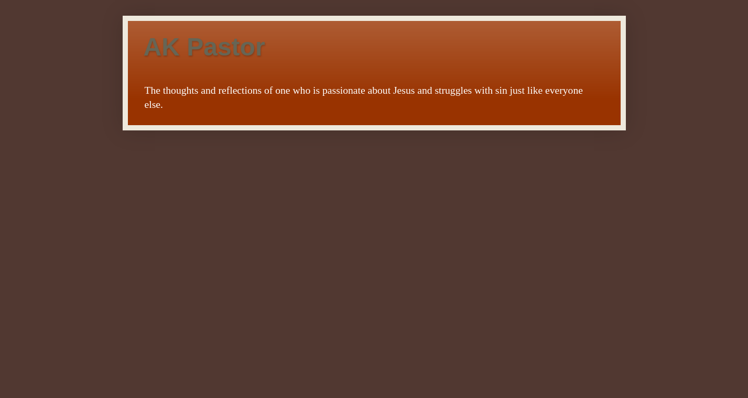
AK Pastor (204, 47)
